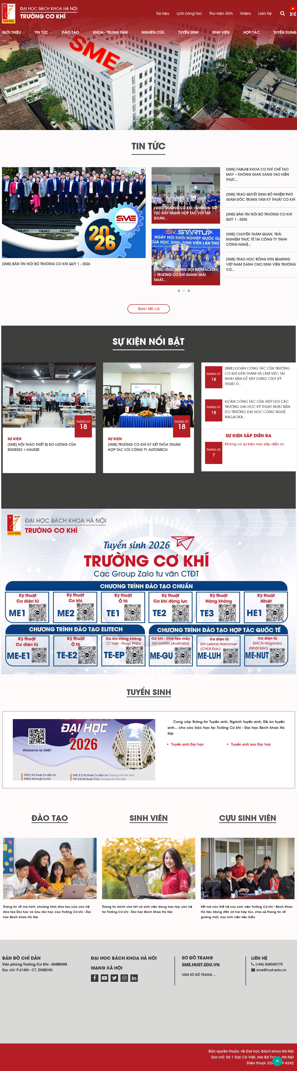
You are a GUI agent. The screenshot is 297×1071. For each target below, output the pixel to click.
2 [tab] (183, 291)
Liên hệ (265, 13)
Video (245, 13)
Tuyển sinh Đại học (187, 744)
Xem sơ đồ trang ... (199, 975)
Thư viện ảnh (221, 13)
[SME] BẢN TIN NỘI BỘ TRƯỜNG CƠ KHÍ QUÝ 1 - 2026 (46, 264)
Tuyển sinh (188, 32)
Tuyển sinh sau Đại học (251, 744)
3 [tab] (188, 291)
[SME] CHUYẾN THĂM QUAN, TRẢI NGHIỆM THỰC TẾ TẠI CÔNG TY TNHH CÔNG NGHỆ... (256, 239)
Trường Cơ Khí (43, 16)
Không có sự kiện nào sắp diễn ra (254, 444)
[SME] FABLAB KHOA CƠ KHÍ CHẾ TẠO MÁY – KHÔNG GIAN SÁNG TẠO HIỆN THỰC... (257, 175)
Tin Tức (41, 32)
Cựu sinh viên (247, 818)
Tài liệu (162, 13)
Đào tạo (70, 32)
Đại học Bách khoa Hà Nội (48, 9)
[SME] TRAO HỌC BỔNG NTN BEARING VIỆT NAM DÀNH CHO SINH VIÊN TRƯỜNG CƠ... (261, 265)
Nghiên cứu (152, 32)
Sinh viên (220, 32)
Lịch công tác (189, 13)
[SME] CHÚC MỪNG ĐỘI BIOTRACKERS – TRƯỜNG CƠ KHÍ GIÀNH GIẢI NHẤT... (186, 275)
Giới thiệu (11, 32)
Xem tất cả (148, 309)
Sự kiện (14, 439)
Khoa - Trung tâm (110, 32)
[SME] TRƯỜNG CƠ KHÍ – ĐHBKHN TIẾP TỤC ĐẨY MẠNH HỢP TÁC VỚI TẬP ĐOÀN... (186, 213)
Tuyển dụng (285, 32)
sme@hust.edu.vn (271, 970)
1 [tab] (178, 291)
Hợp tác (251, 32)
